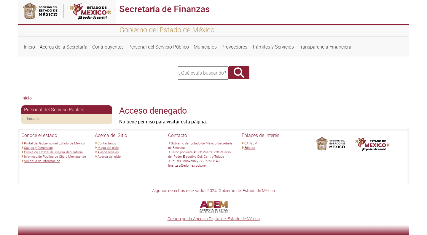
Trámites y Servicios (273, 47)
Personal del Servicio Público (158, 47)
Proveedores (234, 47)
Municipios (205, 47)
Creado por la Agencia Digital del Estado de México (214, 218)
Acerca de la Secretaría (63, 47)
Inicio (29, 47)
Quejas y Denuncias (38, 147)
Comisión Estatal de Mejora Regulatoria (53, 152)
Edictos (249, 147)
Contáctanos (107, 143)
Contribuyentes (108, 47)
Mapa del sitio (108, 147)
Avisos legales (108, 152)
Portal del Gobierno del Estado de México (54, 143)
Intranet (33, 118)
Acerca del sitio (109, 156)
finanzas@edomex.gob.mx (187, 165)
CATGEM (250, 143)
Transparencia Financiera (325, 47)
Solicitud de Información (42, 161)
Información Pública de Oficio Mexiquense (55, 156)
